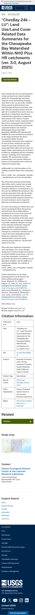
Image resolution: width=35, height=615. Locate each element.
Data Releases (14, 14)
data (3, 14)
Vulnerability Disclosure (9, 559)
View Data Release (10, 80)
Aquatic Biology (7, 506)
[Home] (6, 9)
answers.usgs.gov (7, 608)
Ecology (4, 509)
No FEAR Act (6, 551)
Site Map (4, 543)
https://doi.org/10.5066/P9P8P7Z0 (14, 288)
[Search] (26, 8)
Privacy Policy (6, 539)
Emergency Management (10, 571)
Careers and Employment (10, 563)
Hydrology (5, 515)
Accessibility (5, 527)
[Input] (21, 8)
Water (3, 503)
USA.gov (4, 555)
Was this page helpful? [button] (18, 613)
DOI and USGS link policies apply (13, 547)
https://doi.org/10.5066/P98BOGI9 (14, 299)
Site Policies (5, 535)
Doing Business (6, 567)
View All (5, 519)
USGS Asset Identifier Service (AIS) (23, 382)
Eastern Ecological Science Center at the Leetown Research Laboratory (15, 471)
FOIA (3, 531)
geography (5, 512)
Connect (6, 421)
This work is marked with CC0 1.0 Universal (24, 403)
